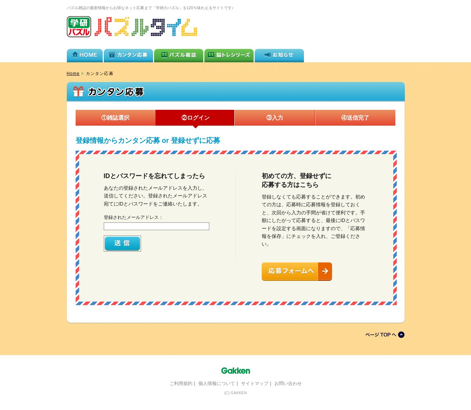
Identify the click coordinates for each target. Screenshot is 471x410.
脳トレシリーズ (229, 54)
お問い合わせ (288, 383)
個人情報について (216, 383)
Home (73, 73)
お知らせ (279, 54)
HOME (85, 54)
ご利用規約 (181, 383)
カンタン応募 (128, 54)
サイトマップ (254, 383)
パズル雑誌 (178, 54)
